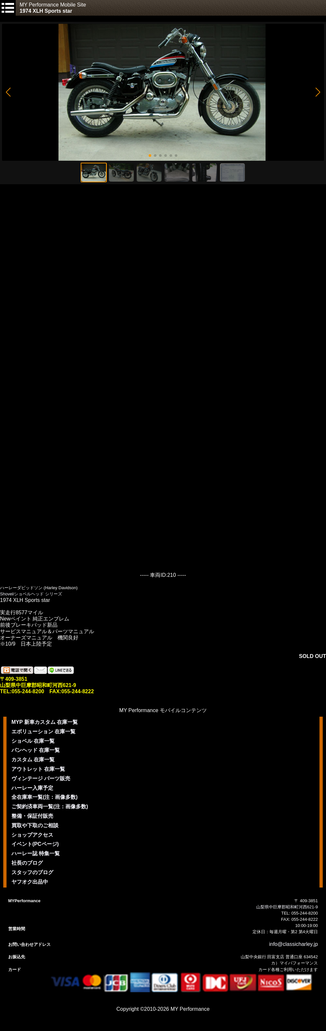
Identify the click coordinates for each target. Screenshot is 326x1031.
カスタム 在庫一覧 (33, 759)
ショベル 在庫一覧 (33, 741)
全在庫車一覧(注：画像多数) (44, 797)
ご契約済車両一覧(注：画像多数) (49, 806)
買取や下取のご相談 (34, 825)
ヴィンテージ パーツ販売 (40, 778)
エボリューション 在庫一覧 (43, 731)
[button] (8, 92)
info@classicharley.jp (293, 944)
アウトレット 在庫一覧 (38, 769)
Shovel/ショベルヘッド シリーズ (31, 593)
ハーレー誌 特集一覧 (35, 853)
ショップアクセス (32, 835)
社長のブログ (27, 863)
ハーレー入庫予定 (32, 788)
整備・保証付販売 (32, 816)
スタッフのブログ (32, 872)
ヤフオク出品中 (29, 882)
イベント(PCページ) (35, 844)
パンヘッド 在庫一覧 (35, 750)
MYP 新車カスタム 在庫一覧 (44, 722)
